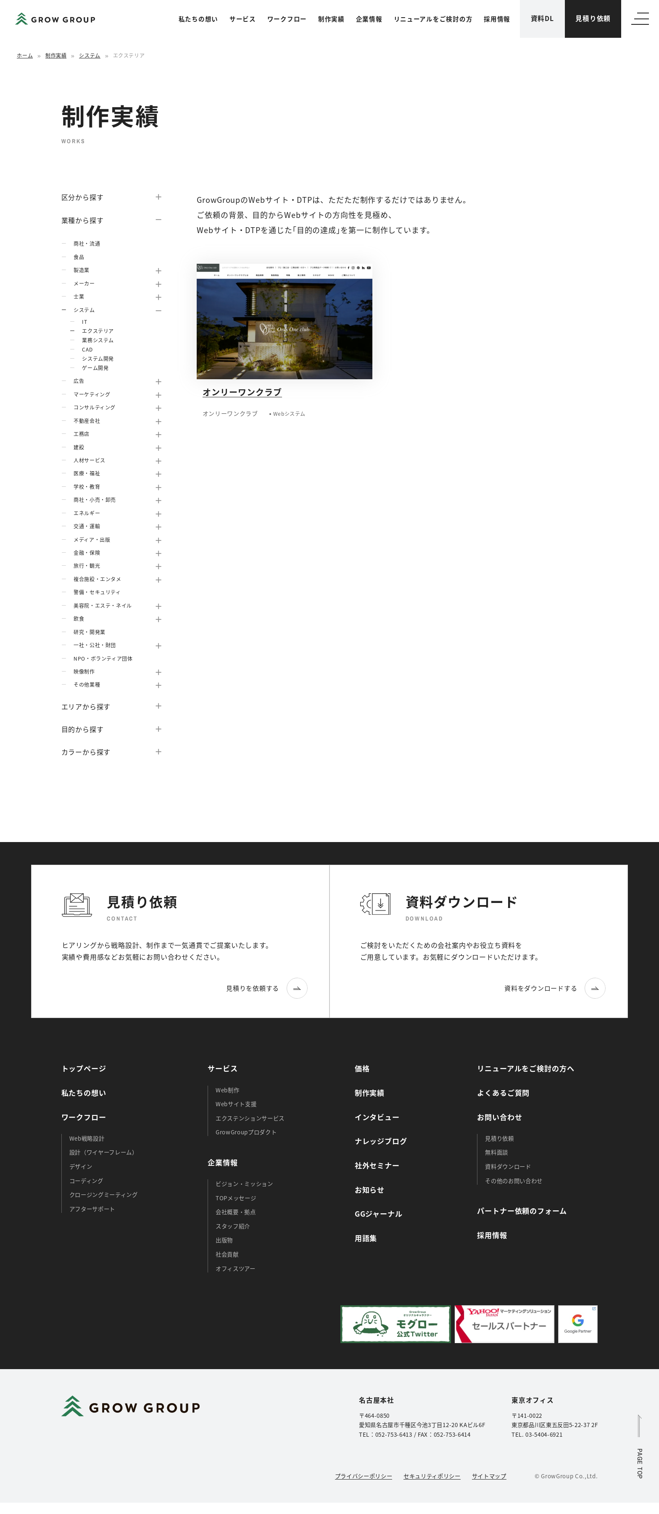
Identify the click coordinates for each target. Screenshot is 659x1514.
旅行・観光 (87, 565)
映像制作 (84, 671)
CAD (87, 349)
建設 (79, 447)
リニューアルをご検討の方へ (525, 1068)
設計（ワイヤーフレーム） (103, 1152)
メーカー (84, 283)
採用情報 (497, 18)
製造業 (82, 269)
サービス (242, 18)
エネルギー (87, 513)
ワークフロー (287, 18)
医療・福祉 (87, 473)
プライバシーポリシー (364, 1476)
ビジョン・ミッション (244, 1183)
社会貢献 (227, 1254)
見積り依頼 (593, 18)
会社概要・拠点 (236, 1211)
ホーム (25, 55)
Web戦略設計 (87, 1138)
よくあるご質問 (503, 1092)
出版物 (224, 1240)
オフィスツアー (236, 1268)
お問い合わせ (499, 1117)
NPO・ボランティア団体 (103, 658)
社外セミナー (377, 1165)
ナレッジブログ (381, 1141)
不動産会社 (87, 420)
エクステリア (98, 330)
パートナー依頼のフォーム (522, 1210)
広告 (79, 380)
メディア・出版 (92, 539)
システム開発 (98, 358)
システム (89, 55)
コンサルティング (95, 407)
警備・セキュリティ (97, 592)
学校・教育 (87, 486)
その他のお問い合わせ (514, 1180)
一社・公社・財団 (95, 644)
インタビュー (377, 1117)
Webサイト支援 (236, 1103)
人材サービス (89, 460)
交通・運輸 (87, 526)
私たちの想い (198, 18)
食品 (79, 256)
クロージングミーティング (103, 1194)
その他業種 (87, 684)
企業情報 (369, 18)
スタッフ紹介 (233, 1226)
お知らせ (370, 1189)
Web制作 (227, 1090)
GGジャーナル (379, 1213)
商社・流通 (87, 243)
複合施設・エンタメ (97, 579)
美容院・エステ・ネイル (103, 605)
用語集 (366, 1238)
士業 (79, 296)
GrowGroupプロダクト (246, 1132)
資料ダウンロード (508, 1166)
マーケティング (92, 394)
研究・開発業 (89, 631)
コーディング (86, 1180)
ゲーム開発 (95, 367)
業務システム (98, 340)
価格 (362, 1068)
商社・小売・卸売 (95, 499)
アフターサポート (92, 1208)
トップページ (83, 1068)
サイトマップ (489, 1476)
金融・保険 (87, 552)
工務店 (82, 433)
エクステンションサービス (250, 1118)
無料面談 (496, 1152)
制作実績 (331, 18)
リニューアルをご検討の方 (433, 18)
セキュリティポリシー (432, 1476)
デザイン (80, 1166)
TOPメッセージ (236, 1198)
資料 (542, 18)
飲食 (79, 618)
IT (84, 321)
